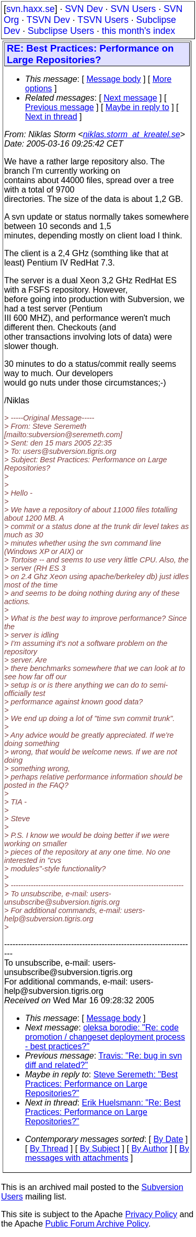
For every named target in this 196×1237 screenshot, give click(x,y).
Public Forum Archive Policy (96, 1223)
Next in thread (51, 116)
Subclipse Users (61, 31)
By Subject (100, 1148)
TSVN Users (103, 20)
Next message (130, 97)
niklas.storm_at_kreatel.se (131, 134)
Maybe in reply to (137, 107)
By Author (149, 1148)
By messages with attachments (107, 1153)
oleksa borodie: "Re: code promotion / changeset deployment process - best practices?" (105, 1037)
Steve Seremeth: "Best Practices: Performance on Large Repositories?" (101, 1084)
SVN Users (133, 9)
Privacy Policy (151, 1214)
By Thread (49, 1148)
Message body (113, 79)
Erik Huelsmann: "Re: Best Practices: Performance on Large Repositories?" (102, 1112)
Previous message (59, 107)
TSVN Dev (48, 20)
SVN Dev (83, 9)
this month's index (138, 31)
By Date (168, 1139)
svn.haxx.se (30, 9)
